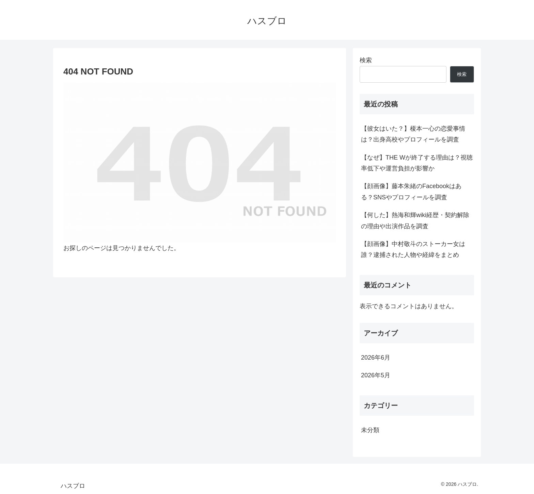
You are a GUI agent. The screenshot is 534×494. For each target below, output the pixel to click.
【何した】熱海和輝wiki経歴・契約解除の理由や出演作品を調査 (415, 220)
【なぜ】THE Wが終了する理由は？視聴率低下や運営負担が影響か (417, 163)
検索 (366, 60)
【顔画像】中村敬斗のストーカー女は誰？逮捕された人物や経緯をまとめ (413, 249)
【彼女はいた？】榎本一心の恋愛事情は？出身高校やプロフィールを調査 (413, 134)
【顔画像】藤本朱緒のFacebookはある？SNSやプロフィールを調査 (411, 191)
